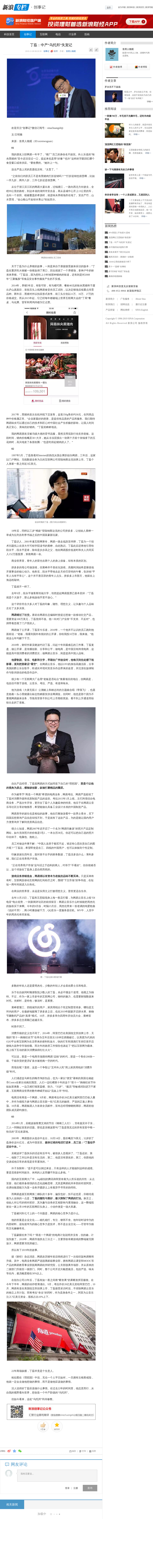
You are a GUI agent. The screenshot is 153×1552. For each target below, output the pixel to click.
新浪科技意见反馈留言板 (124, 286)
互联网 (44, 34)
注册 (75, 1488)
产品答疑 (110, 310)
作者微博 (117, 67)
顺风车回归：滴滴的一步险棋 (121, 257)
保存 (74, 1451)
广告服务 (124, 299)
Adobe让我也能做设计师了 (120, 262)
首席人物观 (71, 51)
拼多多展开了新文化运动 (119, 252)
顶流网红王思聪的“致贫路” (118, 144)
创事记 (28, 34)
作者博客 (142, 67)
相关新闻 (12, 1504)
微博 (56, 51)
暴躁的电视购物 (115, 276)
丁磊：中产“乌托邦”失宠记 (120, 242)
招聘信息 (124, 304)
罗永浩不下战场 (112, 87)
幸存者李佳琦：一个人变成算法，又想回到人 (127, 195)
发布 (90, 1488)
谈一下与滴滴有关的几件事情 (119, 169)
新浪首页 (140, 7)
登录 (67, 1488)
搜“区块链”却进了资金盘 (119, 271)
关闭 (94, 1451)
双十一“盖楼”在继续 (117, 266)
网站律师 (124, 310)
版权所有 (143, 323)
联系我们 (110, 304)
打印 (84, 1451)
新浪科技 (131, 7)
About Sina (140, 299)
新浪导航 (149, 7)
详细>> (150, 101)
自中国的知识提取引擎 (118, 247)
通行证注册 (141, 304)
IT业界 (72, 34)
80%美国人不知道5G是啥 (119, 233)
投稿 (87, 34)
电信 (58, 34)
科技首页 (9, 34)
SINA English (141, 310)
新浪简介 (110, 299)
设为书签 (122, 7)
